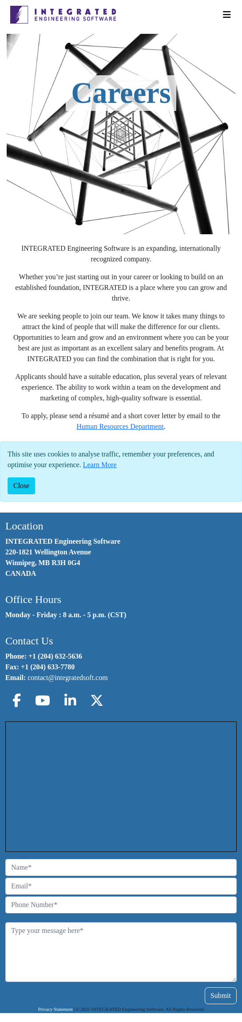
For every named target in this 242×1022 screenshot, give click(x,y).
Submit (220, 995)
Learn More (100, 464)
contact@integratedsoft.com (67, 677)
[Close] (21, 485)
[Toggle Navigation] (227, 14)
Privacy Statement (55, 1009)
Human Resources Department (119, 426)
